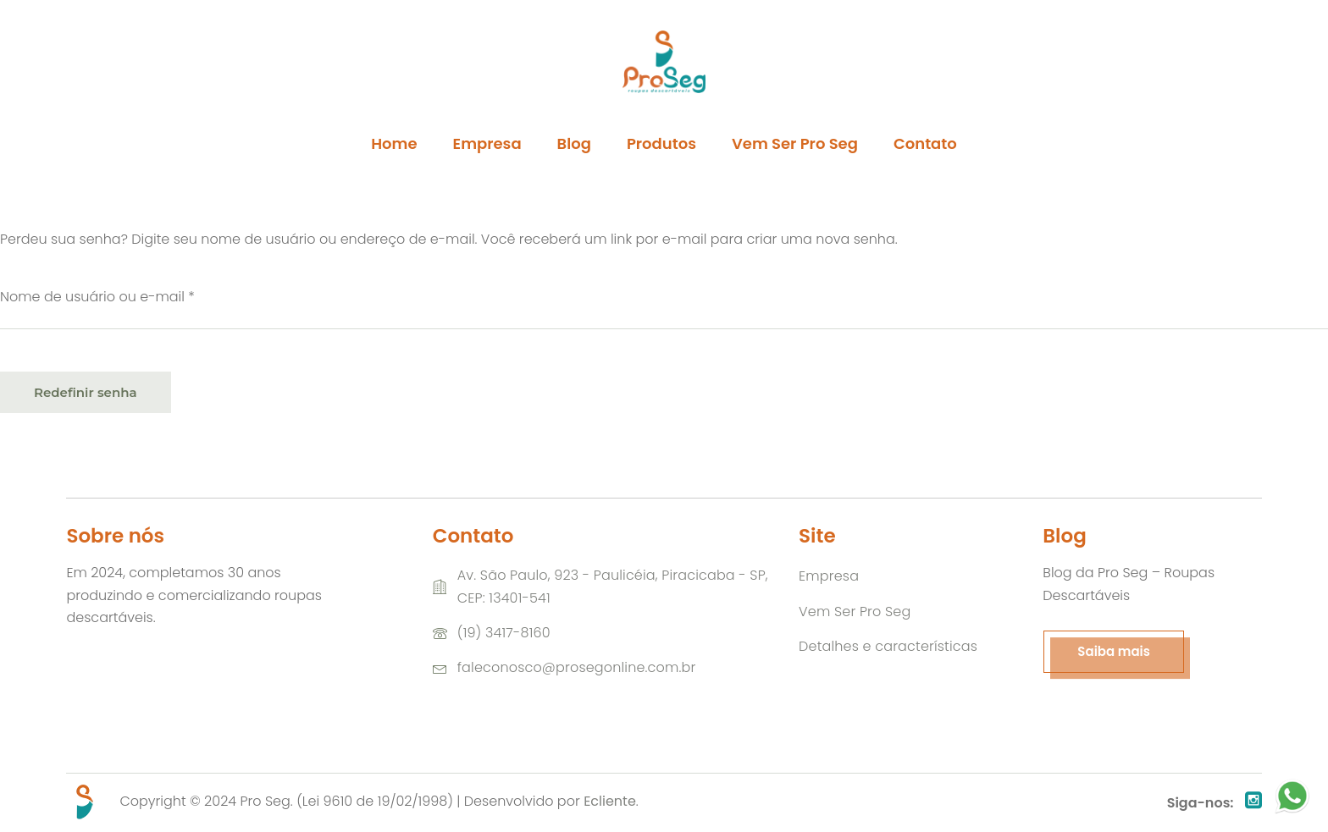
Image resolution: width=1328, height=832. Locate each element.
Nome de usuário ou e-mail (135, 296)
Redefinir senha (85, 392)
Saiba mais (1113, 651)
